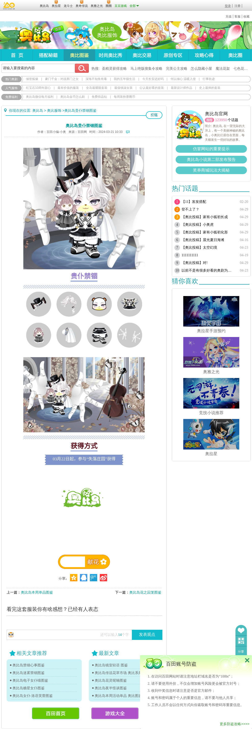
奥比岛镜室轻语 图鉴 (111, 665)
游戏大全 (114, 713)
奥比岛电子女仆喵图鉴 (30, 680)
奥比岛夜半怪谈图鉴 (111, 688)
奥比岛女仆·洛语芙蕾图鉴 (32, 696)
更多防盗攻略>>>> (234, 724)
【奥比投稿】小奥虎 (197, 225)
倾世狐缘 (32, 79)
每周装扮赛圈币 (124, 97)
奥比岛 (33, 35)
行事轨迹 (209, 79)
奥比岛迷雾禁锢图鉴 (28, 673)
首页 (17, 55)
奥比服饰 (54, 110)
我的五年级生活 (124, 79)
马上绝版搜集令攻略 (146, 68)
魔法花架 (223, 68)
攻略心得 (204, 55)
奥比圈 (235, 55)
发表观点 (147, 634)
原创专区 (172, 55)
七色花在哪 (242, 68)
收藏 (246, 16)
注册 (237, 6)
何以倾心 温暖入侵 (183, 79)
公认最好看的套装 (151, 88)
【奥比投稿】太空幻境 (199, 247)
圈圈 (209, 120)
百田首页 (55, 713)
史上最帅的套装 (209, 88)
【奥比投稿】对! (194, 263)
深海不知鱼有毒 (96, 79)
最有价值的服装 (68, 88)
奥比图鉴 (79, 55)
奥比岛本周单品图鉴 (37, 592)
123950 (221, 120)
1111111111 (189, 255)
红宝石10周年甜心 (38, 88)
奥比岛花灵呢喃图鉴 (111, 680)
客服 (237, 16)
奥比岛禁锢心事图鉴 (28, 665)
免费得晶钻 (99, 97)
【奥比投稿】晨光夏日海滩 (202, 240)
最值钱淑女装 (123, 88)
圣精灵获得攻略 (114, 68)
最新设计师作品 (181, 88)
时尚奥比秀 (110, 55)
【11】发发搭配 (193, 202)
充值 (229, 16)
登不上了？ (190, 209)
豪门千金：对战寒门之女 (62, 79)
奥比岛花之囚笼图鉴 (145, 592)
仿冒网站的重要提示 (211, 149)
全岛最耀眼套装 (96, 88)
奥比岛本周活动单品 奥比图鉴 (118, 696)
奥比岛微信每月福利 (39, 97)
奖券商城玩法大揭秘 (211, 170)
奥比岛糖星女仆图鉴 (28, 688)
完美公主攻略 (176, 68)
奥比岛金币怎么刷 (72, 97)
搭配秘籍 (48, 55)
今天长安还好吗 (153, 79)
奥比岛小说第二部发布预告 (211, 159)
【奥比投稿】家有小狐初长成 (204, 217)
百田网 (28, 5)
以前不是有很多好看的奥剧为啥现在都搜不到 (208, 270)
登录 (228, 6)
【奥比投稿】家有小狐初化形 (204, 232)
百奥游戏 (9, 6)
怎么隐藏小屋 (201, 68)
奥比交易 (141, 55)
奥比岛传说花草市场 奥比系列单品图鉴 (121, 673)
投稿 (154, 115)
